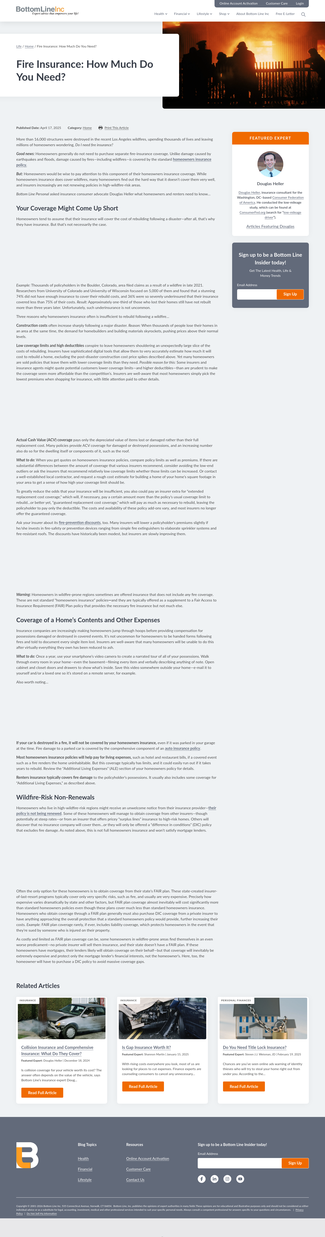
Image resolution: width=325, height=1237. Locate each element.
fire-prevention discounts (80, 522)
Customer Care (138, 1169)
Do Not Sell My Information (42, 1213)
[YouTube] (240, 1179)
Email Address (247, 285)
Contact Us (135, 1179)
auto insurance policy (182, 748)
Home (29, 46)
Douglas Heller (249, 192)
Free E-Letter (285, 14)
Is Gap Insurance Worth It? (146, 1047)
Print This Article (117, 128)
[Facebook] (202, 1179)
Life (19, 46)
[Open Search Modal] (303, 14)
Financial (180, 14)
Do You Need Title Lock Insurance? (254, 1047)
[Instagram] (227, 1179)
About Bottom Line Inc (252, 14)
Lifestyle (203, 14)
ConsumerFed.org (253, 212)
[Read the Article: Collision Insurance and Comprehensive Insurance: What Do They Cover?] (61, 1018)
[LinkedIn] (214, 1179)
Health (159, 14)
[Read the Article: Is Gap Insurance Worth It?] (162, 1018)
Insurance (27, 1000)
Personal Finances (236, 1000)
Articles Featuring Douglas (270, 226)
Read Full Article (42, 1092)
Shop (222, 14)
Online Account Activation (147, 1158)
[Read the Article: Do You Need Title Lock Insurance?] (263, 1018)
